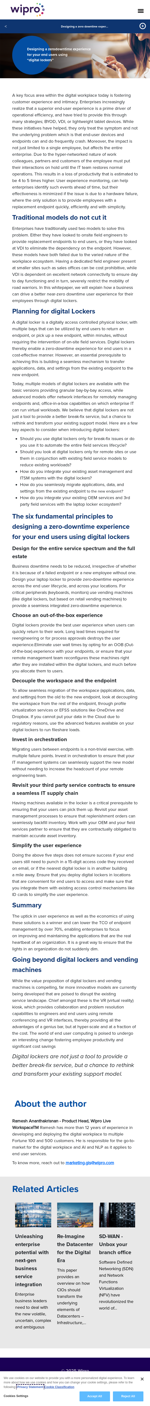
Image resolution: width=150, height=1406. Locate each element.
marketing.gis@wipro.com (90, 1163)
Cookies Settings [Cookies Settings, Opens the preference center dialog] (16, 1396)
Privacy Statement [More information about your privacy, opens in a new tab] (30, 1387)
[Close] (142, 1379)
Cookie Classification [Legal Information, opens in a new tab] (59, 1387)
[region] (75, 1388)
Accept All (94, 1396)
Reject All (128, 1396)
